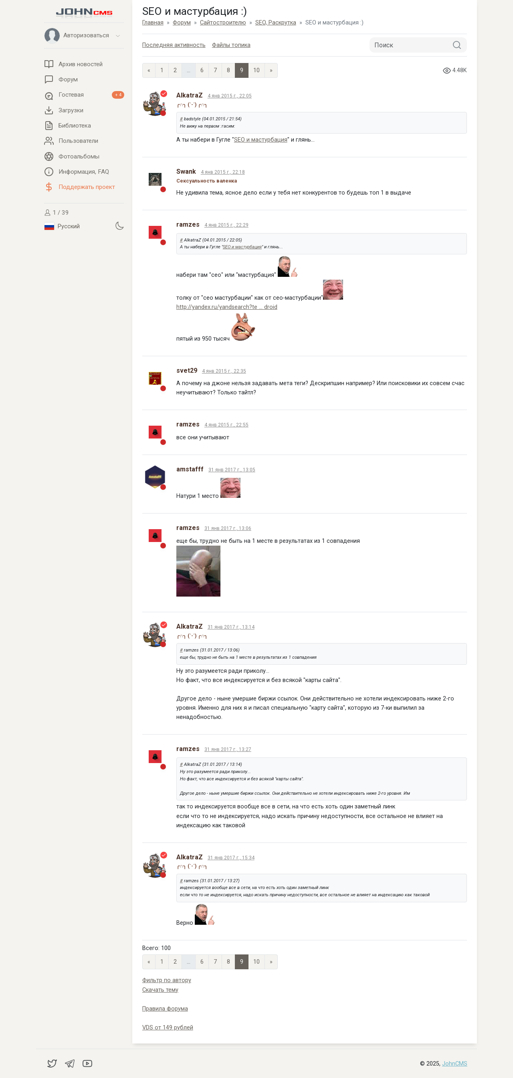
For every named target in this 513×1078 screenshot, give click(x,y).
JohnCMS (454, 1063)
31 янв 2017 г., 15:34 (231, 858)
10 (256, 70)
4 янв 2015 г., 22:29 (226, 225)
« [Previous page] (148, 70)
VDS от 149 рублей (167, 1027)
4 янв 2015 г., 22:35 (224, 371)
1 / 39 (56, 212)
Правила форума (165, 1008)
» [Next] (271, 70)
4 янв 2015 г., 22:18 (223, 172)
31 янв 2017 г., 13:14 (231, 627)
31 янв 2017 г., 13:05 (231, 470)
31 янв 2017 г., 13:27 (227, 749)
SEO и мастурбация (260, 139)
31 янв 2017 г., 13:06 (227, 528)
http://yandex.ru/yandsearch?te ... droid (226, 307)
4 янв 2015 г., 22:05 (230, 96)
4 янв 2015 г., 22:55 (226, 425)
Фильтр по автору (166, 980)
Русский (62, 226)
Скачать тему (160, 990)
